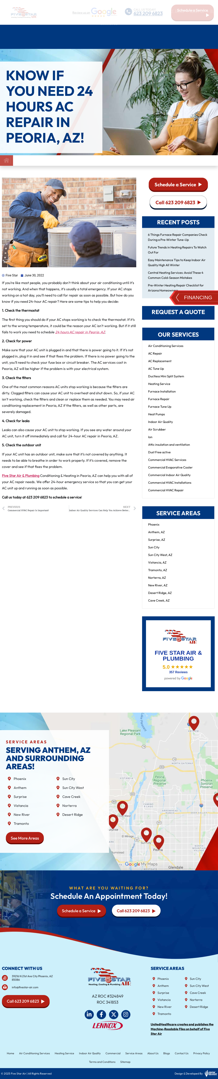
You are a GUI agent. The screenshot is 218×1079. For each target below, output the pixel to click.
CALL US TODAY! (145, 9)
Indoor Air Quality (160, 426)
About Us (199, 30)
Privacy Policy (192, 1053)
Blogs (161, 1053)
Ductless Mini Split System (166, 380)
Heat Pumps (156, 418)
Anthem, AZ (156, 536)
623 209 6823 (148, 13)
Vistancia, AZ (157, 566)
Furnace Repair (159, 403)
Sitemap (123, 1061)
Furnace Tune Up (159, 410)
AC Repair (155, 357)
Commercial (112, 1053)
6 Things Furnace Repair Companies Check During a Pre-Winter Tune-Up (177, 240)
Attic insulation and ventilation (169, 448)
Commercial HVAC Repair (166, 494)
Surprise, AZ (156, 543)
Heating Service (159, 388)
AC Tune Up (156, 372)
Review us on (81, 12)
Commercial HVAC (145, 30)
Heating (64, 30)
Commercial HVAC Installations (169, 486)
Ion (150, 441)
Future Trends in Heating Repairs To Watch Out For (177, 253)
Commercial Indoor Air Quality (169, 479)
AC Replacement (159, 365)
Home (5, 31)
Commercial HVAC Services (167, 464)
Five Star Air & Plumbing (20, 479)
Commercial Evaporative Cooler (170, 471)
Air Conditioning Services (32, 30)
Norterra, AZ (157, 581)
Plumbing (83, 30)
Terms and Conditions (103, 1061)
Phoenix (153, 528)
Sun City (153, 551)
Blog (213, 31)
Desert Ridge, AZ (160, 597)
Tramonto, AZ (157, 574)
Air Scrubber (157, 433)
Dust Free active (159, 456)
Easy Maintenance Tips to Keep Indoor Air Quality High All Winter (177, 266)
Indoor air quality (111, 30)
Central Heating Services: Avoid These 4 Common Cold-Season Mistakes (175, 278)
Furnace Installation (162, 395)
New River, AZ (157, 589)
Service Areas (175, 30)
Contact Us (109, 43)
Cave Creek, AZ (159, 604)
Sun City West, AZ (160, 559)
